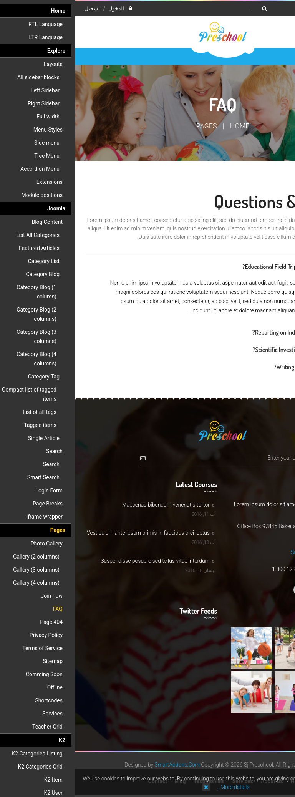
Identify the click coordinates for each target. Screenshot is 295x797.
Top (286, 135)
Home (164, 126)
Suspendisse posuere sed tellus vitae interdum (81, 561)
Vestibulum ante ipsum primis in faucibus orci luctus (75, 533)
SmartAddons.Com (102, 765)
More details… (158, 787)
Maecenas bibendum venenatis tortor (92, 505)
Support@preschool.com (244, 552)
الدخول (40, 8)
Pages (131, 126)
